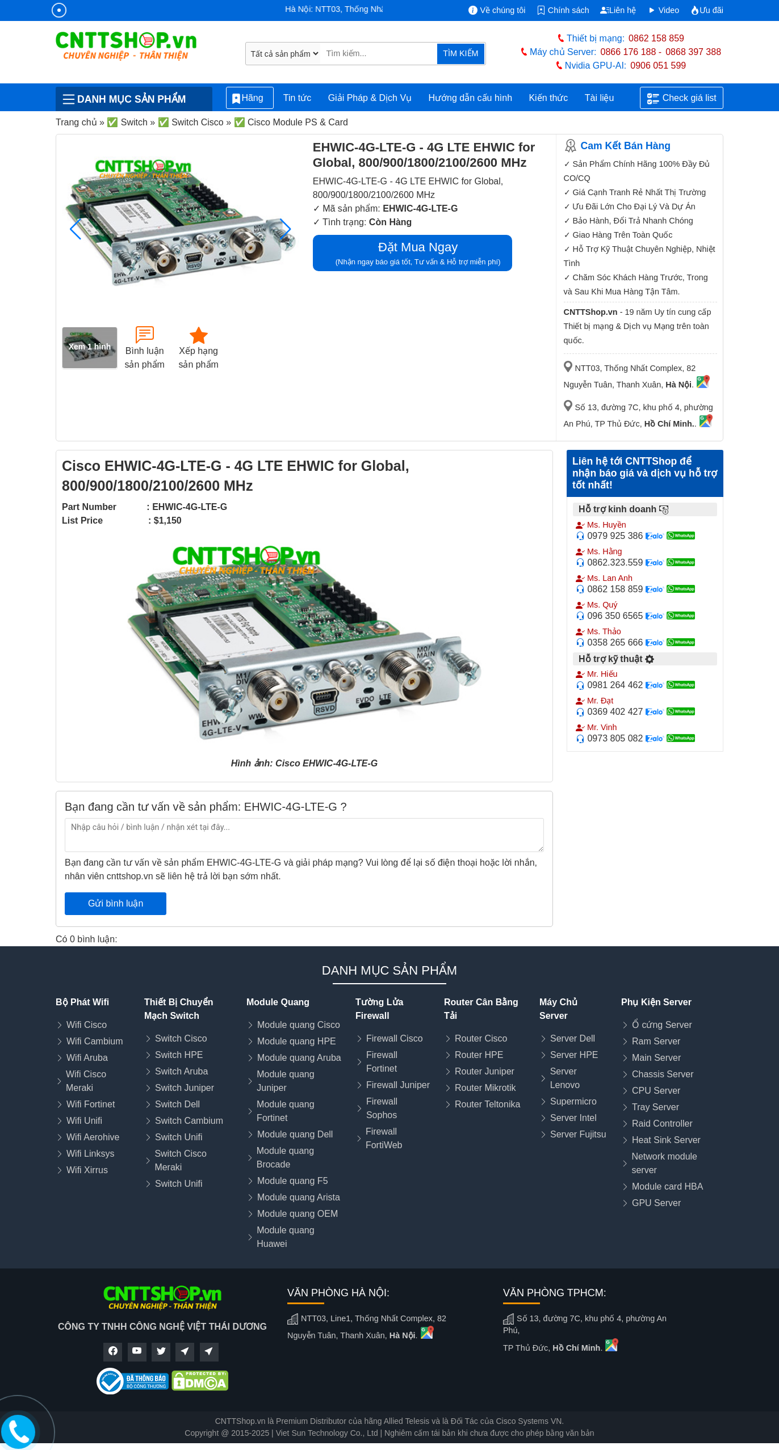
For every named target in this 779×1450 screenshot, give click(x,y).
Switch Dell (177, 1104)
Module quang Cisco (298, 1025)
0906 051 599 (658, 65)
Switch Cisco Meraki (180, 1160)
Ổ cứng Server (662, 1025)
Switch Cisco (181, 1038)
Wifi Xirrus (87, 1170)
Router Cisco (481, 1038)
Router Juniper (484, 1071)
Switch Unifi (179, 1137)
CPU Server (656, 1090)
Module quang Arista (298, 1197)
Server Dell (572, 1038)
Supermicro (573, 1101)
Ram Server (656, 1041)
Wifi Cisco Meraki (86, 1081)
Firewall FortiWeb (384, 1138)
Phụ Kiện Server (656, 1002)
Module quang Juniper (285, 1081)
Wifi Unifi (84, 1121)
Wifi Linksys (90, 1153)
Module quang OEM (297, 1214)
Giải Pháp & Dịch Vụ (370, 98)
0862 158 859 (656, 38)
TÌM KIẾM (460, 53)
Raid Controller (662, 1123)
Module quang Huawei (285, 1237)
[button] (286, 229)
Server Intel (573, 1118)
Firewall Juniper (398, 1085)
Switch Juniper (184, 1088)
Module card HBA (667, 1186)
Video (663, 10)
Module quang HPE (296, 1041)
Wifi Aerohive (92, 1137)
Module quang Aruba (299, 1058)
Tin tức (297, 98)
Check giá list (682, 98)
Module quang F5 (292, 1181)
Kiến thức (548, 98)
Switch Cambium (189, 1121)
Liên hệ (618, 10)
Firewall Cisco (394, 1038)
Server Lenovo (565, 1078)
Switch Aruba (181, 1071)
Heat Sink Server (666, 1140)
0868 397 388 (693, 52)
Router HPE (479, 1055)
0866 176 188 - (631, 52)
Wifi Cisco (86, 1025)
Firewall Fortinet (381, 1061)
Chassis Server (662, 1074)
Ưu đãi (706, 10)
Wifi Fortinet (90, 1104)
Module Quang (277, 1002)
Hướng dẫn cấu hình (471, 98)
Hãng (249, 98)
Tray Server (655, 1107)
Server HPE (574, 1055)
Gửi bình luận (115, 903)
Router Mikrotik (485, 1088)
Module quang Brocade (285, 1157)
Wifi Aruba (87, 1058)
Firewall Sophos (381, 1108)
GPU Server (656, 1203)
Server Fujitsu (578, 1134)
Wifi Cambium (94, 1041)
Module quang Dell (295, 1134)
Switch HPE (179, 1055)
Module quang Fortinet (285, 1111)
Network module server (664, 1163)
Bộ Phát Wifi (82, 1002)
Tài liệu (606, 98)
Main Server (656, 1058)
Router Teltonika (487, 1104)
